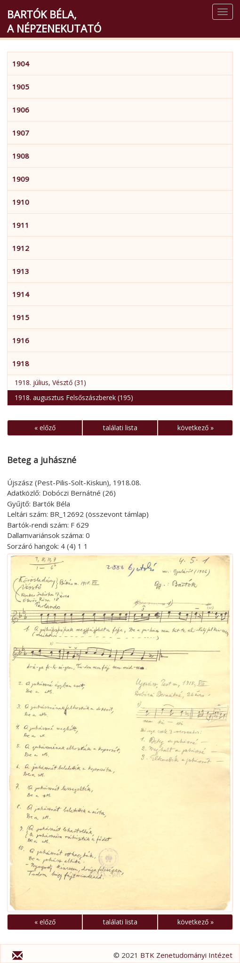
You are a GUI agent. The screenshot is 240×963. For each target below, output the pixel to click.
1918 (20, 363)
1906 (20, 109)
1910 (20, 202)
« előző (45, 427)
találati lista (120, 427)
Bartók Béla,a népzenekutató (54, 21)
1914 (20, 294)
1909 (20, 179)
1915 (20, 317)
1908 (20, 155)
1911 (20, 225)
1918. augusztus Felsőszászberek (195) (74, 397)
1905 (20, 86)
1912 (20, 248)
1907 (20, 132)
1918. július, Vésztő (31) (50, 382)
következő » (195, 427)
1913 (20, 271)
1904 (20, 63)
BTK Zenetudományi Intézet (186, 955)
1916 (20, 340)
